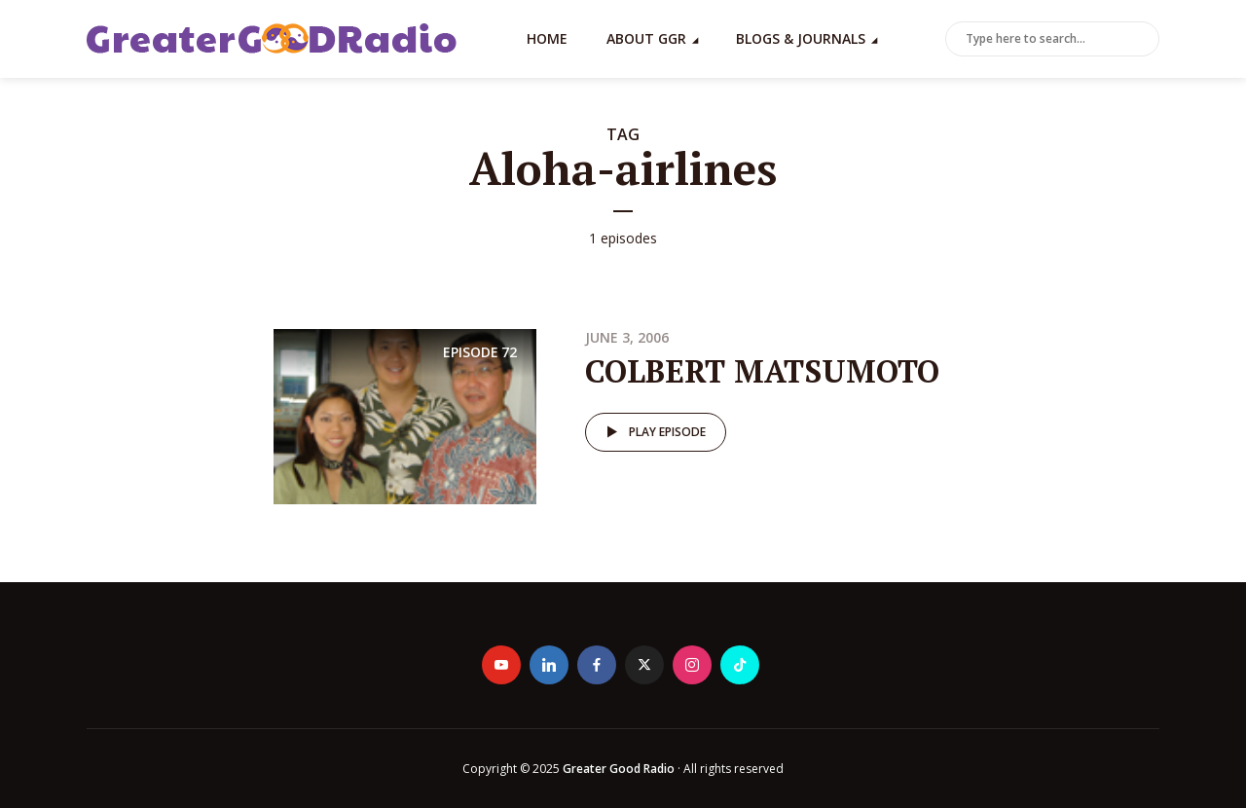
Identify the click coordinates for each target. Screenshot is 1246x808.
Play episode (653, 432)
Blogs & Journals (800, 38)
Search (1141, 40)
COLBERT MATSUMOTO (762, 370)
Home (547, 38)
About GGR (646, 38)
